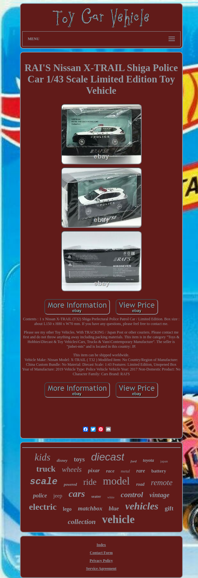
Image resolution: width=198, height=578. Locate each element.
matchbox (90, 508)
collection (82, 522)
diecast (108, 457)
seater (96, 496)
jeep (57, 496)
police (40, 495)
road (140, 484)
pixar (94, 470)
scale (43, 482)
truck (46, 468)
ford (134, 461)
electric (43, 507)
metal (125, 471)
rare (140, 470)
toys (79, 459)
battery (158, 470)
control (132, 495)
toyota (148, 460)
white (110, 497)
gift (169, 508)
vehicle (118, 519)
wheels (72, 469)
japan (164, 461)
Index (101, 545)
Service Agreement (101, 568)
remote (162, 482)
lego (67, 509)
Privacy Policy (101, 560)
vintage (159, 495)
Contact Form (101, 553)
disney (62, 460)
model (116, 481)
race (110, 470)
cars (77, 493)
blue (114, 508)
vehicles (141, 506)
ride (90, 482)
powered (70, 484)
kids (42, 457)
